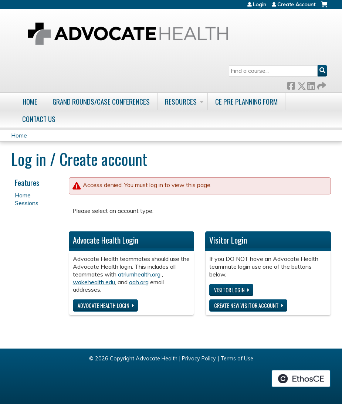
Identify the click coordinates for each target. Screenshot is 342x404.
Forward (321, 84)
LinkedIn (311, 84)
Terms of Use (236, 358)
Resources (181, 101)
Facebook (291, 84)
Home (30, 101)
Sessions (26, 203)
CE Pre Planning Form (246, 101)
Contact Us (38, 118)
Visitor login (229, 290)
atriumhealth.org (139, 274)
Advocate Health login (103, 305)
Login (259, 4)
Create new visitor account (246, 305)
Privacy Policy (199, 358)
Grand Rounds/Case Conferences (101, 101)
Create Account (296, 4)
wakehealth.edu (94, 282)
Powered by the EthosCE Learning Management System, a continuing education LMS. (301, 378)
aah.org (139, 282)
